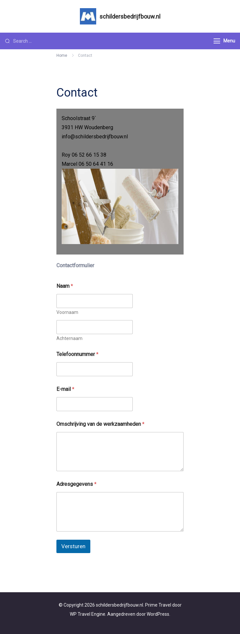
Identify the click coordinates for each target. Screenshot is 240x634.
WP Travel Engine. (88, 614)
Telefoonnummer (77, 354)
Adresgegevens (76, 484)
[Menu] (217, 41)
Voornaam (67, 312)
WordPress (158, 614)
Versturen (73, 546)
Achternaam (69, 338)
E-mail (65, 389)
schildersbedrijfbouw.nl (129, 16)
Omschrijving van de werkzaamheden (100, 424)
